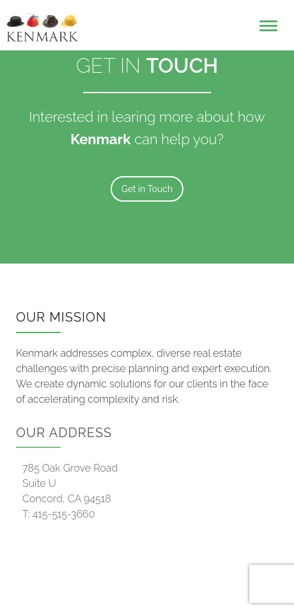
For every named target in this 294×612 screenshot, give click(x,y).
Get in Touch (147, 189)
